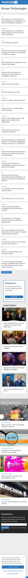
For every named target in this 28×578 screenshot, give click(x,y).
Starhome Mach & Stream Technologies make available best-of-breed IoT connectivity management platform (13, 177)
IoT (2, 17)
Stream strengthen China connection (13, 100)
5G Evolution (5, 499)
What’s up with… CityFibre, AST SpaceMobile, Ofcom (11, 477)
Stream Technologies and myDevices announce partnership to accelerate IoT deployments (13, 153)
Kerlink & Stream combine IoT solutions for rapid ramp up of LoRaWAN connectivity (11, 74)
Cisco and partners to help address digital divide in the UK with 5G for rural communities (12, 32)
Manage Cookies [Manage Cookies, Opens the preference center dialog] (12, 573)
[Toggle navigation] (25, 2)
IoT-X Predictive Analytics (9, 42)
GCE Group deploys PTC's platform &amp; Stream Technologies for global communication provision (13, 232)
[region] (13, 566)
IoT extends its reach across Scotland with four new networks (13, 242)
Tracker (3, 28)
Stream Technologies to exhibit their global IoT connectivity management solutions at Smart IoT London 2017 (13, 141)
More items (6, 272)
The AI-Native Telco (7, 448)
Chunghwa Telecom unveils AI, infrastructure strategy (11, 451)
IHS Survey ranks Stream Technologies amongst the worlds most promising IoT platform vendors (14, 52)
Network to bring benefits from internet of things (11, 252)
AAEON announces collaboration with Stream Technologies (13, 63)
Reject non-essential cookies (13, 570)
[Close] (24, 557)
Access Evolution (6, 473)
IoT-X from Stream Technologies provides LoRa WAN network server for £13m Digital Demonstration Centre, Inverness (13, 264)
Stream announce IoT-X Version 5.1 (12, 198)
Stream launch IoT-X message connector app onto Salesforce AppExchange (11, 220)
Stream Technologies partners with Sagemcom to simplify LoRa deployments (12, 120)
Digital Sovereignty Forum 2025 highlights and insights (14, 368)
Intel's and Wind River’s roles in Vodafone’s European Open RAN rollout (14, 325)
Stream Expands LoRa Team (10, 92)
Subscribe (14, 296)
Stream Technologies (14, 8)
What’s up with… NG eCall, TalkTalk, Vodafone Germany (12, 425)
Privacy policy (19, 299)
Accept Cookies (13, 567)
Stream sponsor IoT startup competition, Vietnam (10, 131)
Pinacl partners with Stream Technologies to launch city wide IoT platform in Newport (13, 165)
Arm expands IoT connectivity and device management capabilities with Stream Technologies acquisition (13, 21)
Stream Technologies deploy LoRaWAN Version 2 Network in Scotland (12, 208)
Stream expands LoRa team (10, 84)
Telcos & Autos (5, 422)
